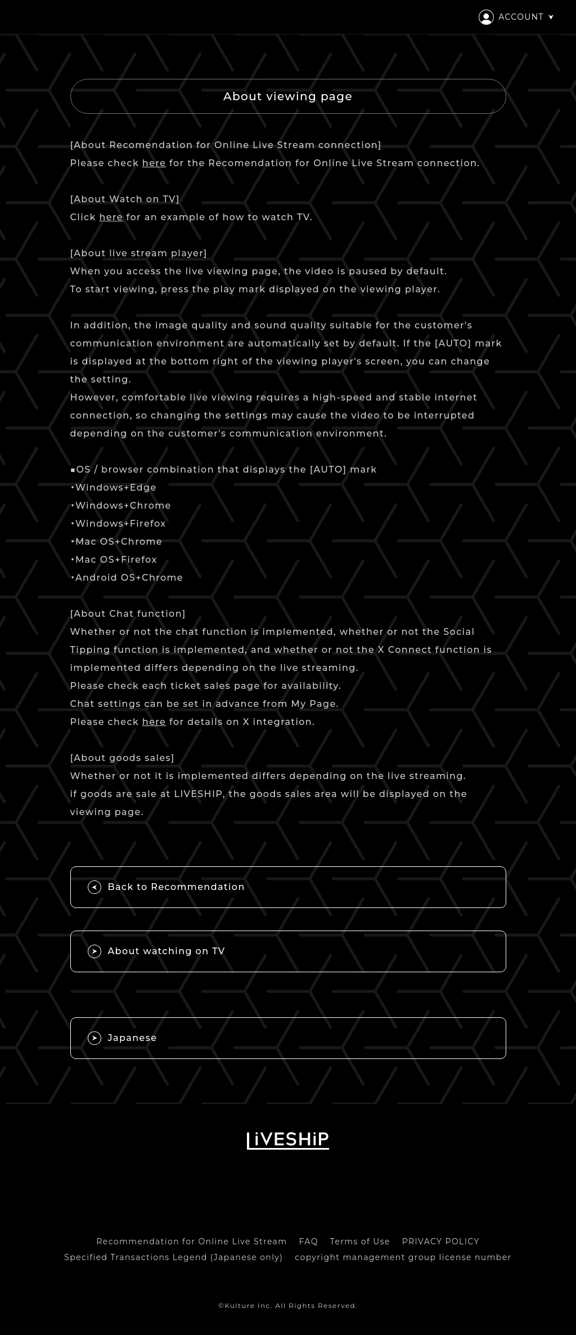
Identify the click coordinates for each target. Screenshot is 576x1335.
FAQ (308, 1241)
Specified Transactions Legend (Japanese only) (173, 1257)
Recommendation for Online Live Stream (191, 1241)
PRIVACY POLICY (441, 1241)
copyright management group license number (403, 1257)
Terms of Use (360, 1241)
